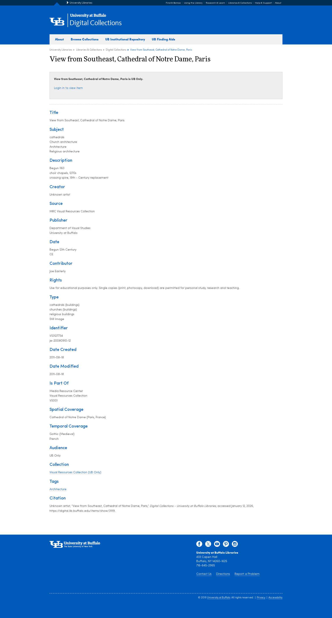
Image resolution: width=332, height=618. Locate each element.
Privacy (261, 597)
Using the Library (193, 3)
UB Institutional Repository (125, 39)
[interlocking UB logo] (88, 17)
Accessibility (275, 597)
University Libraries (81, 3)
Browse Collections (84, 39)
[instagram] (235, 545)
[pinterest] (226, 545)
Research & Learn (215, 3)
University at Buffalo (218, 597)
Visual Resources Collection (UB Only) (75, 472)
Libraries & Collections (240, 3)
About (278, 3)
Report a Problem (247, 574)
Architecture (58, 489)
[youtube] (217, 545)
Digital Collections (95, 23)
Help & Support (263, 3)
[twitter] (208, 545)
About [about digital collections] (59, 39)
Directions (223, 574)
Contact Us (204, 574)
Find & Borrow (173, 3)
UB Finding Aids (163, 39)
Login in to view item (68, 88)
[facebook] (199, 545)
